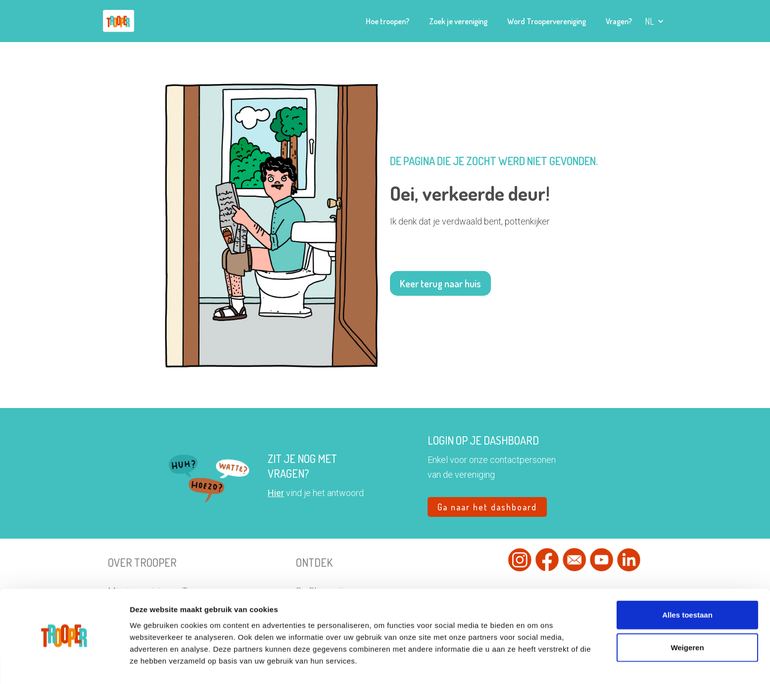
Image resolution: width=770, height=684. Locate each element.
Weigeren (687, 619)
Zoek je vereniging (458, 21)
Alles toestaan (687, 587)
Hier (276, 493)
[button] (654, 21)
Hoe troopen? (387, 21)
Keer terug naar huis (440, 283)
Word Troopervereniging (546, 21)
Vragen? (619, 21)
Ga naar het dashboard (487, 507)
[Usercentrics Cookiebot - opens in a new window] (64, 664)
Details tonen (554, 664)
